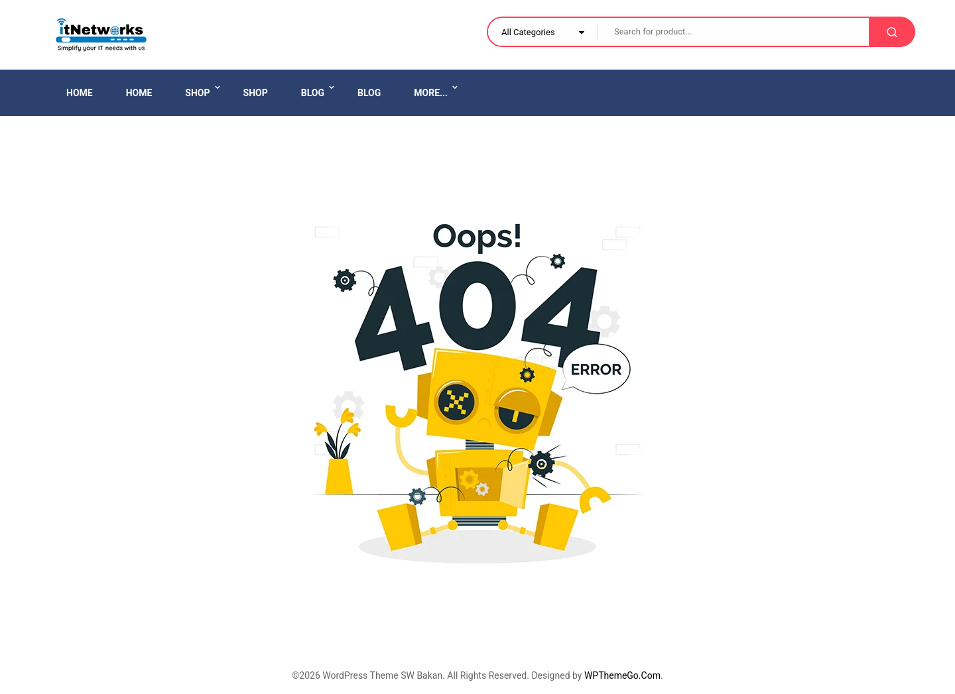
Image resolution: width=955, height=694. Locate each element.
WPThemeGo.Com (622, 675)
